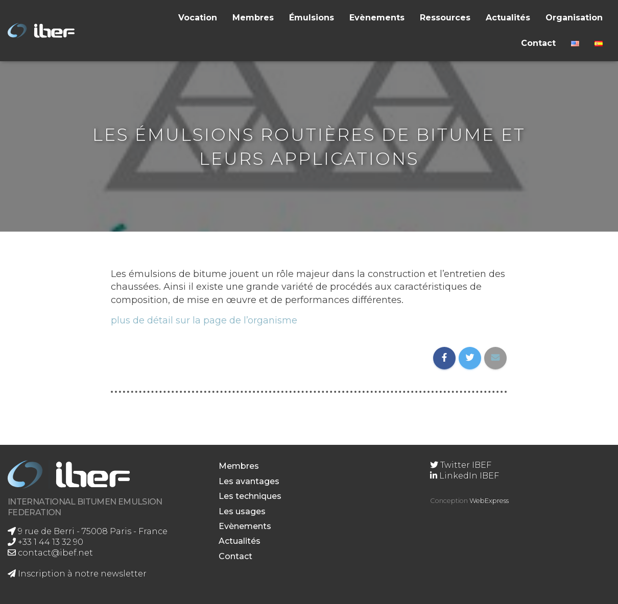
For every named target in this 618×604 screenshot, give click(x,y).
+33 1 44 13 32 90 (45, 542)
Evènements (377, 17)
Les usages (242, 511)
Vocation (197, 17)
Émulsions (311, 17)
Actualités (508, 17)
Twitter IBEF (460, 465)
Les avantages (249, 481)
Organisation (574, 17)
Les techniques (250, 496)
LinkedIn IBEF (464, 476)
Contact (538, 43)
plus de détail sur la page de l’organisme (204, 320)
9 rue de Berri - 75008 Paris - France (88, 531)
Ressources (445, 17)
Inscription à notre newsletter (77, 573)
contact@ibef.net (50, 553)
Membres (253, 17)
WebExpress (489, 501)
